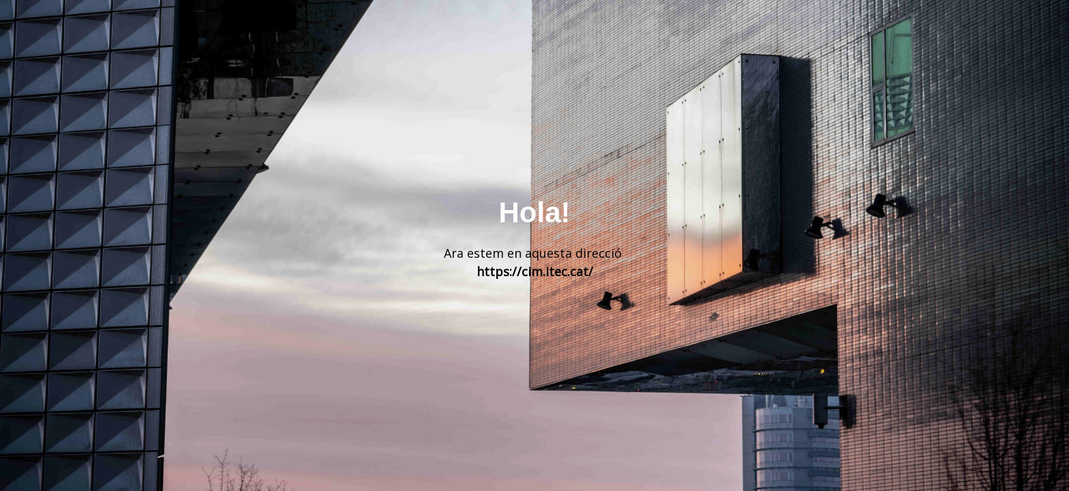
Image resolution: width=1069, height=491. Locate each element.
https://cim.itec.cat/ (535, 271)
